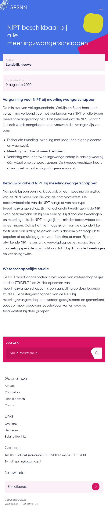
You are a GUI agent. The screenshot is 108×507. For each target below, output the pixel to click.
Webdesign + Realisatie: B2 (21, 503)
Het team (11, 430)
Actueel (10, 386)
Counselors (12, 392)
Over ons (11, 423)
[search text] (54, 353)
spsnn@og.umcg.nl (28, 461)
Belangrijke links (15, 436)
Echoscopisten (15, 399)
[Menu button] (101, 8)
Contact (10, 405)
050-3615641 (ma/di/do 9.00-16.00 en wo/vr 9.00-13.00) (48, 455)
